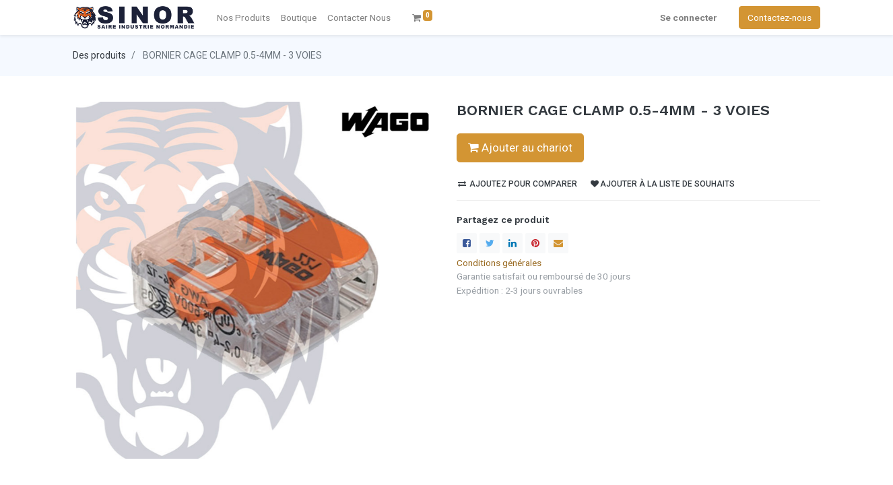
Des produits (99, 55)
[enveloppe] (558, 243)
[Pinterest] (535, 243)
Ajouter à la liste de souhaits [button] (663, 184)
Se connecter (688, 17)
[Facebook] (467, 243)
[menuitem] (359, 17)
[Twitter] (489, 243)
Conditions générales (499, 262)
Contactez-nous (780, 17)
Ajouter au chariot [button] (520, 147)
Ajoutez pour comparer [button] (517, 184)
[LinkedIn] (512, 243)
